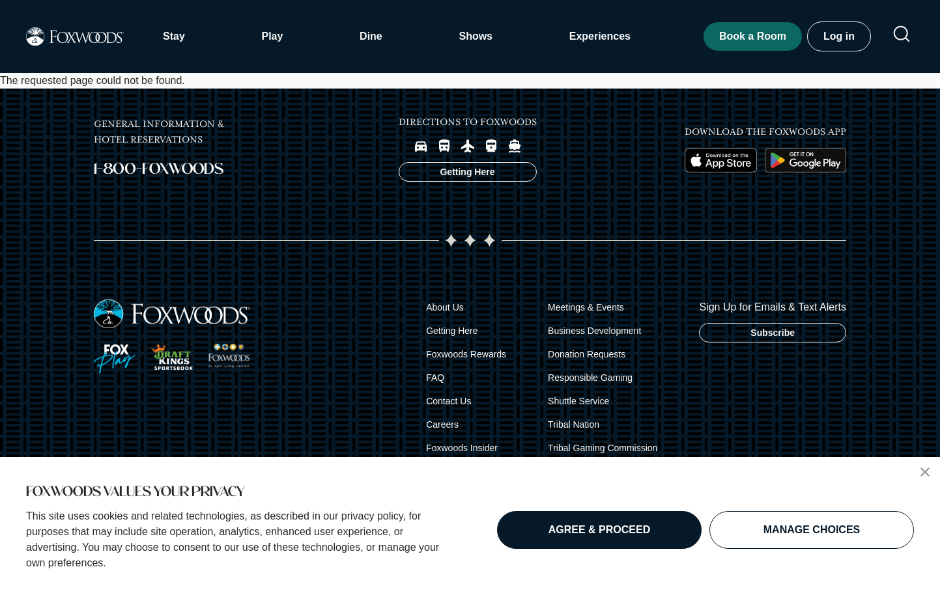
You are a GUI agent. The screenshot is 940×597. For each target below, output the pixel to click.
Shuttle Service (578, 401)
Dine (371, 36)
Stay (174, 36)
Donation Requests (586, 354)
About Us (445, 307)
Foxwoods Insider (462, 448)
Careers (442, 424)
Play (272, 36)
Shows (475, 36)
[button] (925, 472)
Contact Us (448, 401)
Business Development (594, 331)
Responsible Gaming (590, 377)
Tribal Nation (573, 424)
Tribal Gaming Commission (602, 448)
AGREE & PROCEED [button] (599, 529)
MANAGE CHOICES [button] (811, 529)
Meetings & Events (586, 307)
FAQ (435, 377)
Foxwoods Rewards (466, 354)
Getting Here (451, 331)
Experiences (600, 36)
